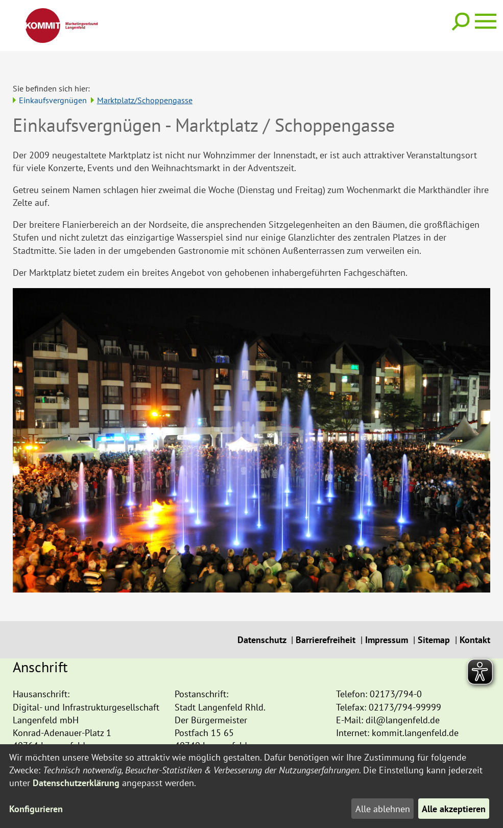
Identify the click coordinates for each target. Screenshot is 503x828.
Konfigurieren (36, 809)
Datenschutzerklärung (76, 783)
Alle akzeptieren (454, 809)
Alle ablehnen (382, 809)
